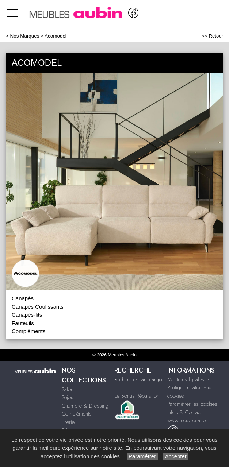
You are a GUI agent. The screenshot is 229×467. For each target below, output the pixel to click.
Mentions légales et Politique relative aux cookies (189, 387)
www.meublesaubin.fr (190, 420)
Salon (67, 389)
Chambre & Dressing (85, 406)
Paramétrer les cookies (192, 404)
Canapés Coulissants (38, 307)
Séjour (68, 397)
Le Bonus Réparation (136, 396)
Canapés (23, 298)
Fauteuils (23, 323)
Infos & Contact (184, 412)
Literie (68, 422)
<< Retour (212, 36)
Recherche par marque (139, 379)
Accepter (176, 456)
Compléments (29, 331)
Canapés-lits (27, 315)
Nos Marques (24, 36)
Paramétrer (142, 456)
